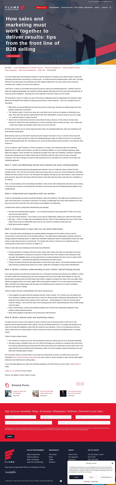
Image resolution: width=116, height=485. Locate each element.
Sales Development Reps (71, 68)
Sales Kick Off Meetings (35, 462)
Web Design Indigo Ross (46, 480)
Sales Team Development (27, 70)
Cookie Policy (87, 481)
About (98, 7)
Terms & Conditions (34, 480)
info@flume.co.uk (107, 1)
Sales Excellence (33, 457)
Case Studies (78, 7)
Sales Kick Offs (67, 7)
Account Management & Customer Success (28, 68)
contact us (77, 364)
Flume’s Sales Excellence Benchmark (25, 357)
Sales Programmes (33, 454)
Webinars (52, 462)
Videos (51, 459)
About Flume (72, 454)
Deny (91, 477)
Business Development (53, 68)
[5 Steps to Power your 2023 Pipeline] (9, 393)
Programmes (54, 7)
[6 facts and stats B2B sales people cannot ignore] (36, 393)
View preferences (106, 477)
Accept (76, 477)
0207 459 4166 (95, 1)
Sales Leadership (11, 70)
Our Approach (73, 457)
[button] (112, 463)
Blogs (51, 457)
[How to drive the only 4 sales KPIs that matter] (64, 393)
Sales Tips (42, 70)
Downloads (53, 454)
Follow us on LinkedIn (12, 371)
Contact (105, 7)
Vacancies (71, 459)
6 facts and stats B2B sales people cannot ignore (46, 393)
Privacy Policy (94, 481)
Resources (89, 7)
